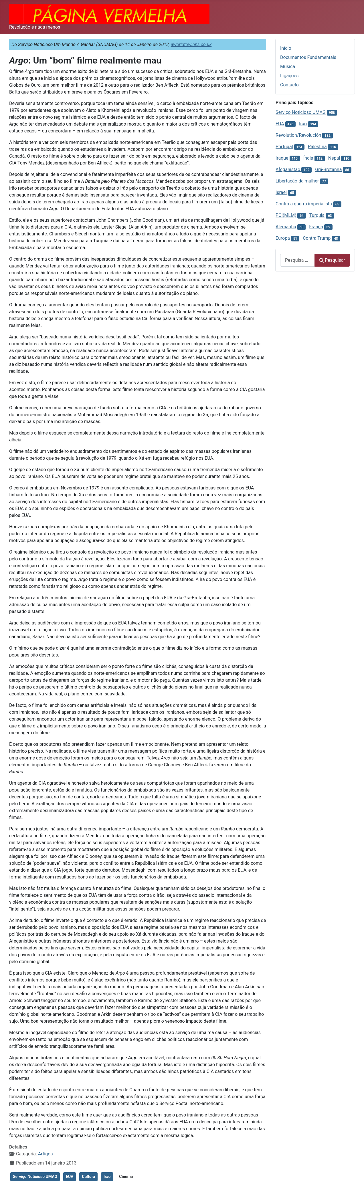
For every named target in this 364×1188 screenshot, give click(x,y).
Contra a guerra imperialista (304, 204)
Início (285, 48)
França (316, 226)
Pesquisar (332, 260)
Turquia (317, 215)
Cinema (126, 1176)
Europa (283, 238)
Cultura (88, 1176)
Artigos (45, 1154)
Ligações (289, 75)
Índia (308, 158)
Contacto (289, 85)
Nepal (334, 158)
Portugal (284, 146)
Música (287, 66)
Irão (107, 1176)
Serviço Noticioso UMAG (35, 1176)
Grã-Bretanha (328, 169)
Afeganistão (288, 169)
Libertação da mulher (297, 181)
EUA (69, 1176)
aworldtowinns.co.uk (191, 44)
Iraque (282, 158)
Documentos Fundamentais (308, 57)
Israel (281, 192)
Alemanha (286, 226)
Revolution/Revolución (298, 135)
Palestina (317, 146)
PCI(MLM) (286, 215)
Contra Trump (317, 238)
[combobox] (297, 260)
